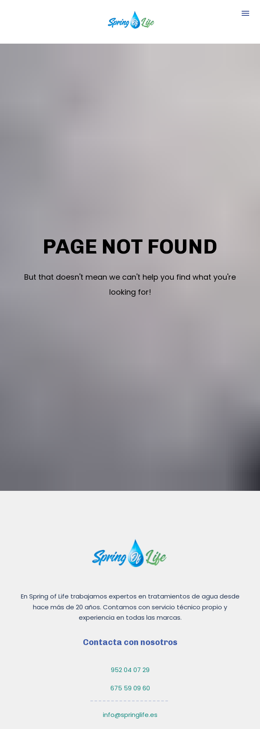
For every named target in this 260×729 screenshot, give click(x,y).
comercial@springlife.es (130, 689)
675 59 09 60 (130, 644)
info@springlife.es (130, 670)
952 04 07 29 (130, 625)
